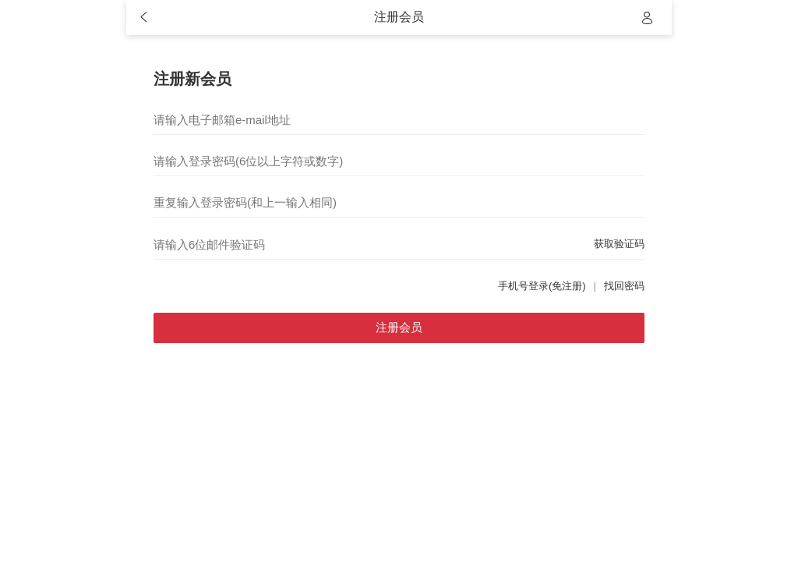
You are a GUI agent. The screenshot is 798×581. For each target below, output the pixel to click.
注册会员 (399, 327)
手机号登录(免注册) (542, 286)
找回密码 (624, 286)
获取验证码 (619, 244)
